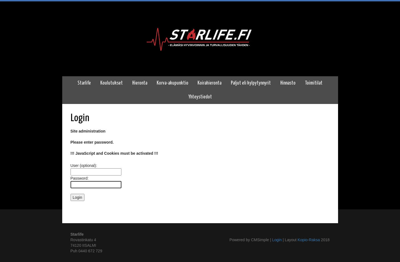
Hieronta (139, 83)
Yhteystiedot (200, 97)
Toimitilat (313, 83)
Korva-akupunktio (172, 83)
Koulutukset (111, 83)
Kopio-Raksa (309, 240)
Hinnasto (288, 83)
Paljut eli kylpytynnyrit (251, 83)
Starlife (84, 83)
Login (277, 240)
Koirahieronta (209, 83)
